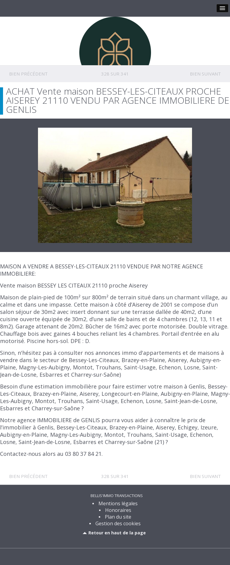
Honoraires (118, 510)
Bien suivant (205, 74)
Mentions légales (118, 503)
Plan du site (118, 516)
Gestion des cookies (118, 523)
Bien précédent (28, 74)
